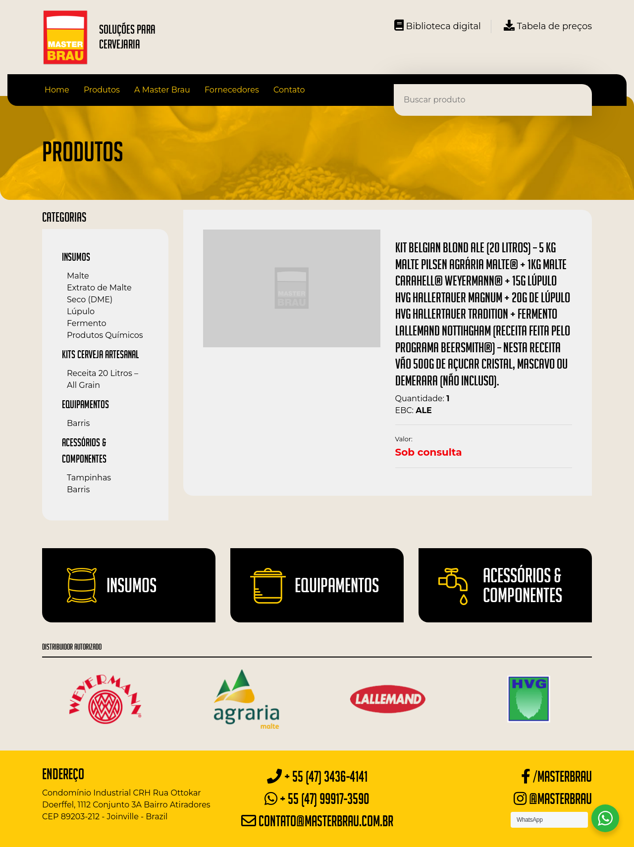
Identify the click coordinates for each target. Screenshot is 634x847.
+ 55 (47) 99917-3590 (317, 799)
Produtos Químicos (105, 335)
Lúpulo (81, 311)
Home (57, 89)
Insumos (76, 257)
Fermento (86, 323)
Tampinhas (89, 477)
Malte (78, 276)
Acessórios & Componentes (522, 585)
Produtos (102, 89)
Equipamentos (85, 404)
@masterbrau (553, 799)
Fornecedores (232, 89)
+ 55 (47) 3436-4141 (317, 776)
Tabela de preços (548, 26)
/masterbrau (556, 776)
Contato (289, 89)
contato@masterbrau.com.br (317, 821)
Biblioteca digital (437, 26)
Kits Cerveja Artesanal (100, 354)
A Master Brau (162, 89)
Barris (78, 423)
